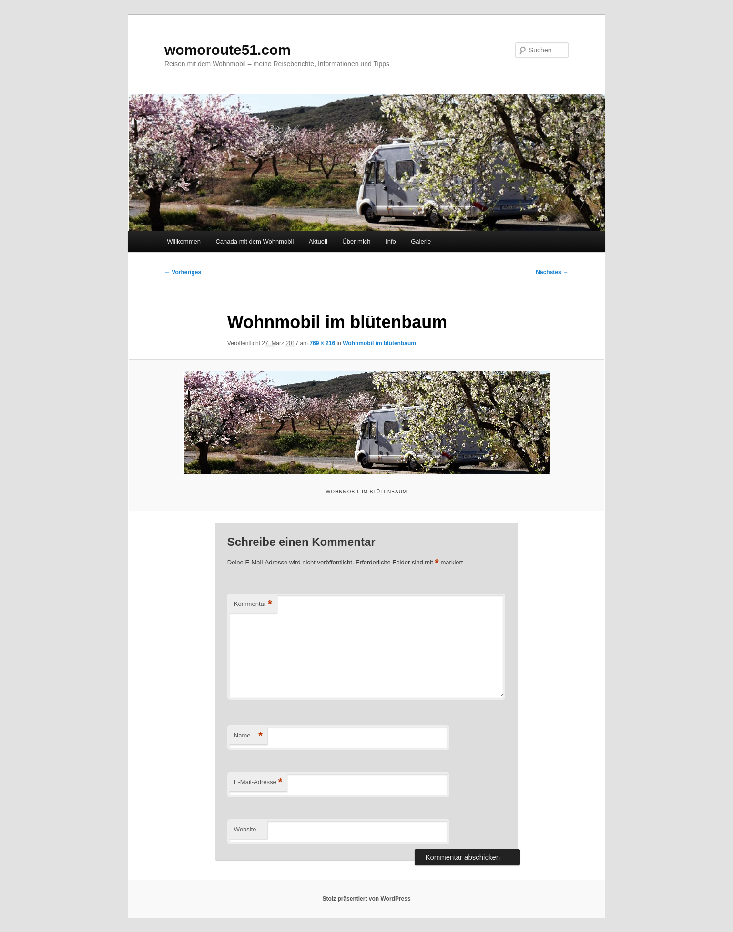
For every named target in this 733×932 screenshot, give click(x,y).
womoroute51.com (227, 50)
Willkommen (184, 241)
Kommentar (253, 604)
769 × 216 (322, 343)
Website (245, 829)
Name (248, 736)
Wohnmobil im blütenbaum (379, 343)
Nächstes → (552, 272)
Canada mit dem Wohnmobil (254, 241)
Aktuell (318, 241)
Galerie (421, 241)
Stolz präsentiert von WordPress (366, 898)
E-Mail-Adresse (258, 782)
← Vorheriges (182, 272)
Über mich (356, 241)
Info (391, 241)
